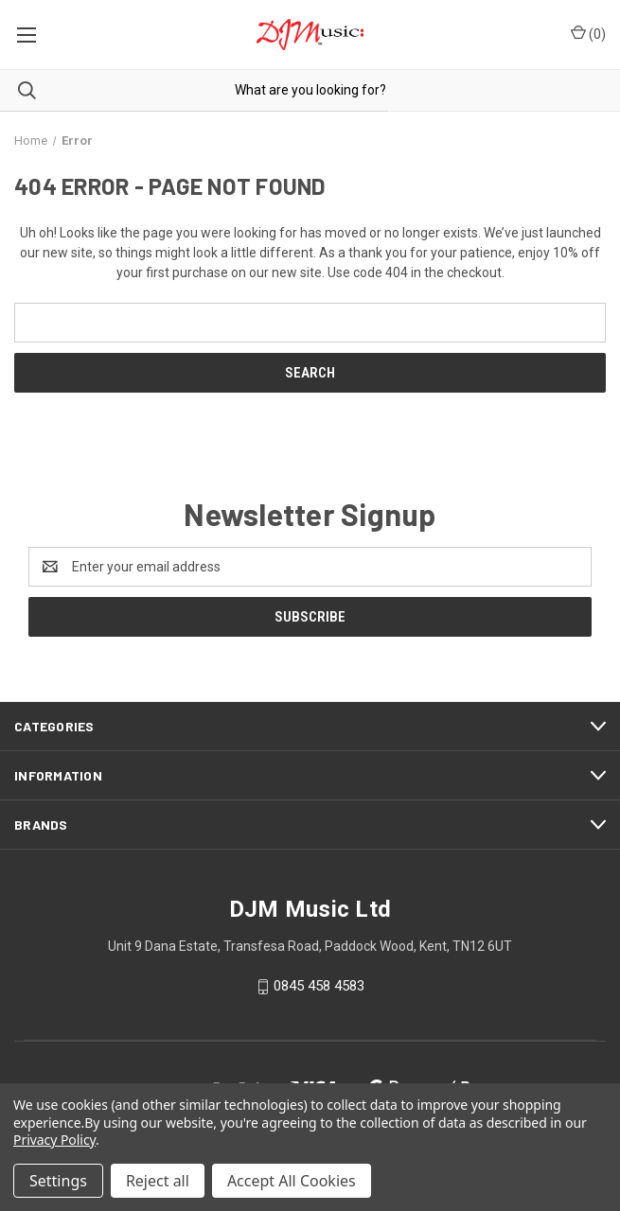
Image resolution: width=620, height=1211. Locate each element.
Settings (58, 1180)
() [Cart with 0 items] (588, 33)
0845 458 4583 (319, 985)
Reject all (157, 1180)
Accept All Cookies (291, 1180)
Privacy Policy (54, 1140)
